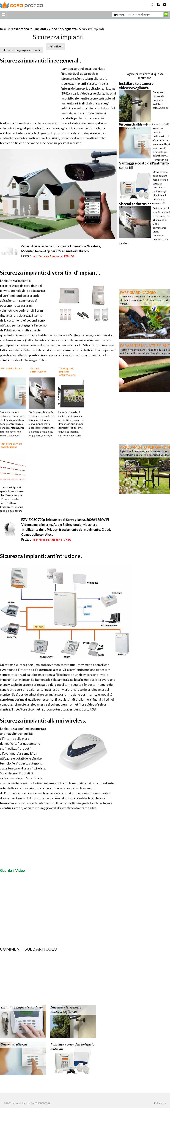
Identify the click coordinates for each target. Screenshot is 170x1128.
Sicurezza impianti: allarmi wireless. (43, 720)
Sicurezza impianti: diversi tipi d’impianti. (50, 272)
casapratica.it (22, 29)
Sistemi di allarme (14, 1044)
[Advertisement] (41, 24)
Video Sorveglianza (62, 29)
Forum (119, 14)
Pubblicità (160, 1103)
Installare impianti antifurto (22, 1007)
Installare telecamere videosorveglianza (66, 1009)
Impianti (40, 29)
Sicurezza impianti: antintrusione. (41, 556)
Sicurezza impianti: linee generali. (40, 60)
